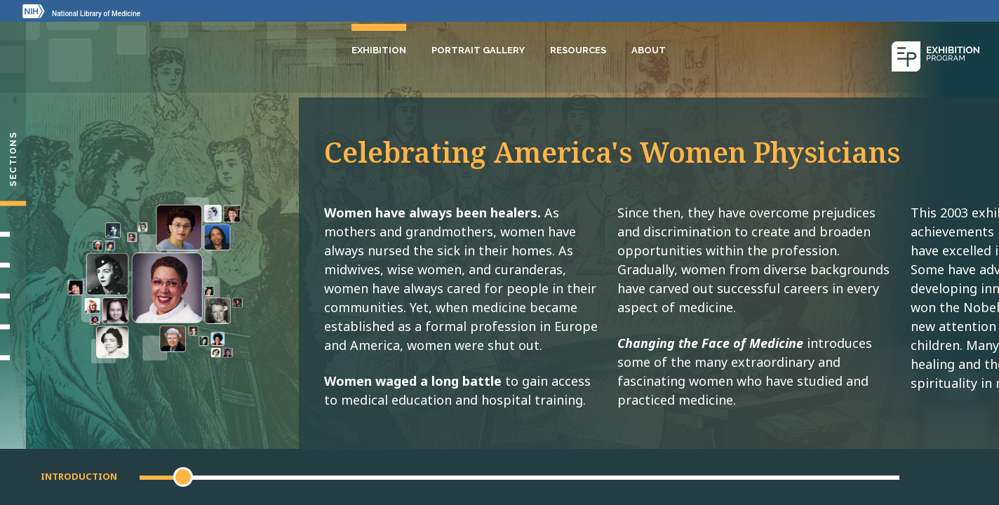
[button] (183, 477)
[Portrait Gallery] (13, 357)
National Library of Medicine (96, 14)
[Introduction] (13, 203)
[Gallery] (13, 326)
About (648, 48)
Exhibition (378, 48)
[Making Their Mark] (13, 265)
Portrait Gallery (478, 48)
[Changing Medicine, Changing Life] (13, 296)
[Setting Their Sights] (13, 234)
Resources (578, 48)
